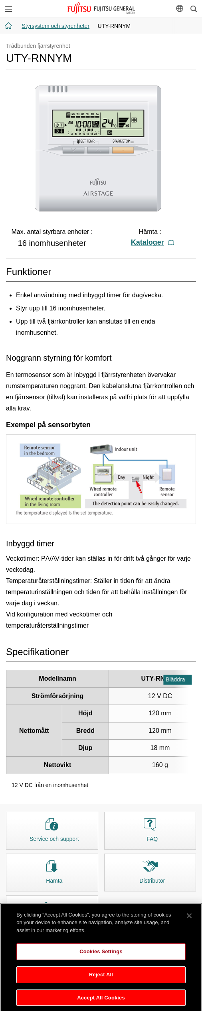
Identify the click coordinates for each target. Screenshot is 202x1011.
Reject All (101, 977)
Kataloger (152, 242)
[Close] (189, 918)
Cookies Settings (101, 955)
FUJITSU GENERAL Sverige (101, 8)
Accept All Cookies (101, 1000)
